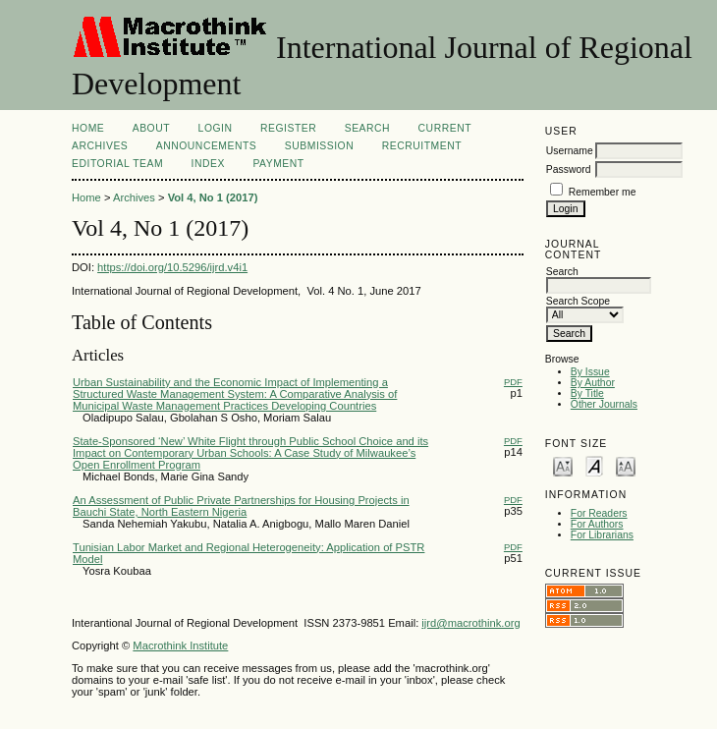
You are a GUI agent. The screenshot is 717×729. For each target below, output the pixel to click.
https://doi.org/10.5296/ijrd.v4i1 (172, 267)
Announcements (206, 145)
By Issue (590, 371)
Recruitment (422, 145)
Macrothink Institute (180, 645)
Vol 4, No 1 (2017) (213, 197)
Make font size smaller (563, 465)
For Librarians (602, 535)
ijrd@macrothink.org (470, 623)
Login (215, 128)
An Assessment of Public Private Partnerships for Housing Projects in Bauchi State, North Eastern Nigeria (241, 506)
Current (444, 128)
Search (367, 128)
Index (208, 163)
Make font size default (594, 465)
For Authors (597, 524)
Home (88, 128)
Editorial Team (117, 163)
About (151, 128)
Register (288, 128)
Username (569, 150)
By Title (587, 393)
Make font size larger (625, 465)
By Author (593, 382)
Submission (319, 145)
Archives (100, 145)
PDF (513, 381)
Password (568, 169)
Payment (277, 163)
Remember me (602, 192)
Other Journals (604, 404)
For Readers (599, 513)
